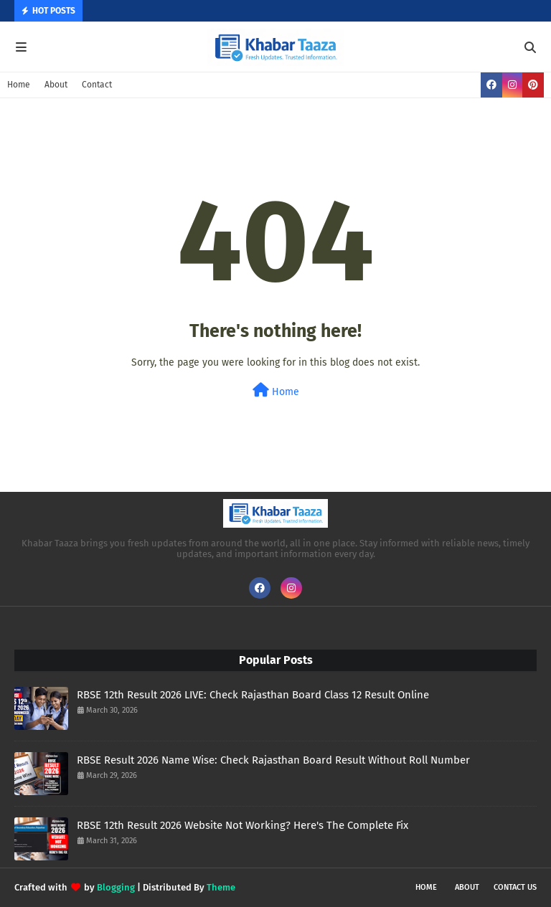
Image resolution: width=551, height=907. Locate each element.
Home (18, 85)
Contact (97, 85)
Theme (221, 887)
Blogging (116, 887)
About (55, 85)
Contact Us (515, 887)
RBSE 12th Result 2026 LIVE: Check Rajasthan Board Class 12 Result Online (253, 694)
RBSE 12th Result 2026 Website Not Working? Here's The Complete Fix (242, 825)
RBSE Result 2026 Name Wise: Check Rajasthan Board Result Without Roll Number (273, 760)
